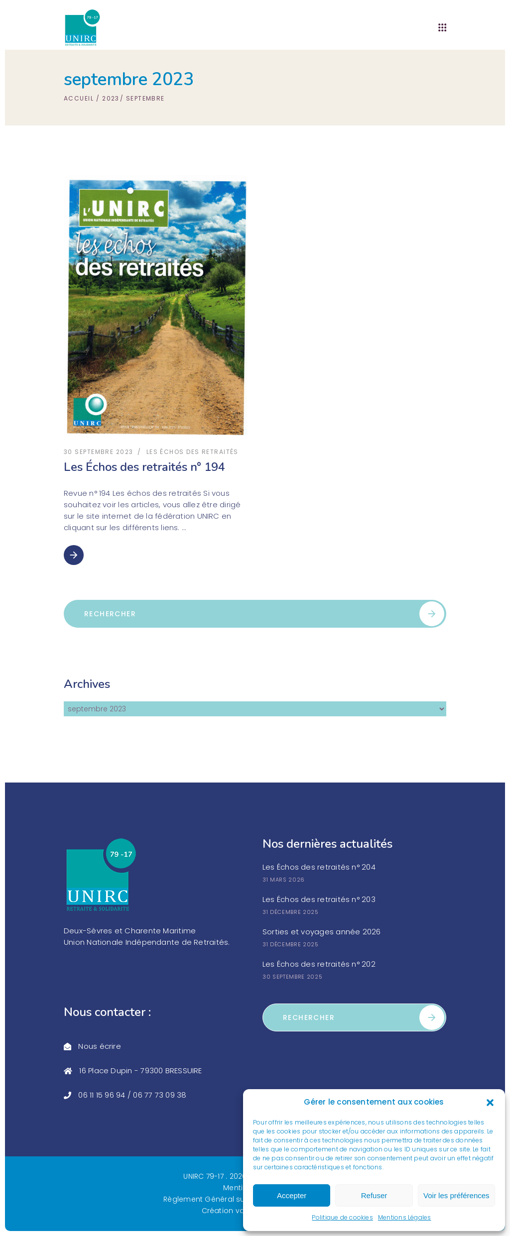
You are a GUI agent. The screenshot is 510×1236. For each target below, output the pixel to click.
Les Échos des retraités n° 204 (319, 867)
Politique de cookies (342, 1217)
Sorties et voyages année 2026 (321, 931)
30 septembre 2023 (98, 452)
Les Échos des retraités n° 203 (319, 899)
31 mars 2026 (283, 880)
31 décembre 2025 (290, 912)
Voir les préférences (456, 1195)
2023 (111, 98)
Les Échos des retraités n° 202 (319, 964)
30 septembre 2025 (292, 977)
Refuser (374, 1195)
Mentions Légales (404, 1217)
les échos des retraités (192, 452)
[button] (490, 1103)
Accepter (291, 1195)
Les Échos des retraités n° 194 (144, 467)
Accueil (79, 98)
